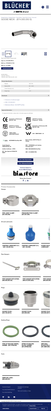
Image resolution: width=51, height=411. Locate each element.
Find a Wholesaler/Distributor (25, 163)
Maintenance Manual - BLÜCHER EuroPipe (14, 104)
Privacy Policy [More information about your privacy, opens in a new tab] (32, 405)
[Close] (48, 404)
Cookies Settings (6, 408)
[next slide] (46, 53)
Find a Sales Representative (25, 159)
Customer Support (25, 167)
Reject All (43, 408)
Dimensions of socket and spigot (12, 99)
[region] (25, 406)
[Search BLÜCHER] (43, 7)
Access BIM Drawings (25, 169)
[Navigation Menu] (47, 7)
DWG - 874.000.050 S (10, 102)
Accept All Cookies (33, 408)
